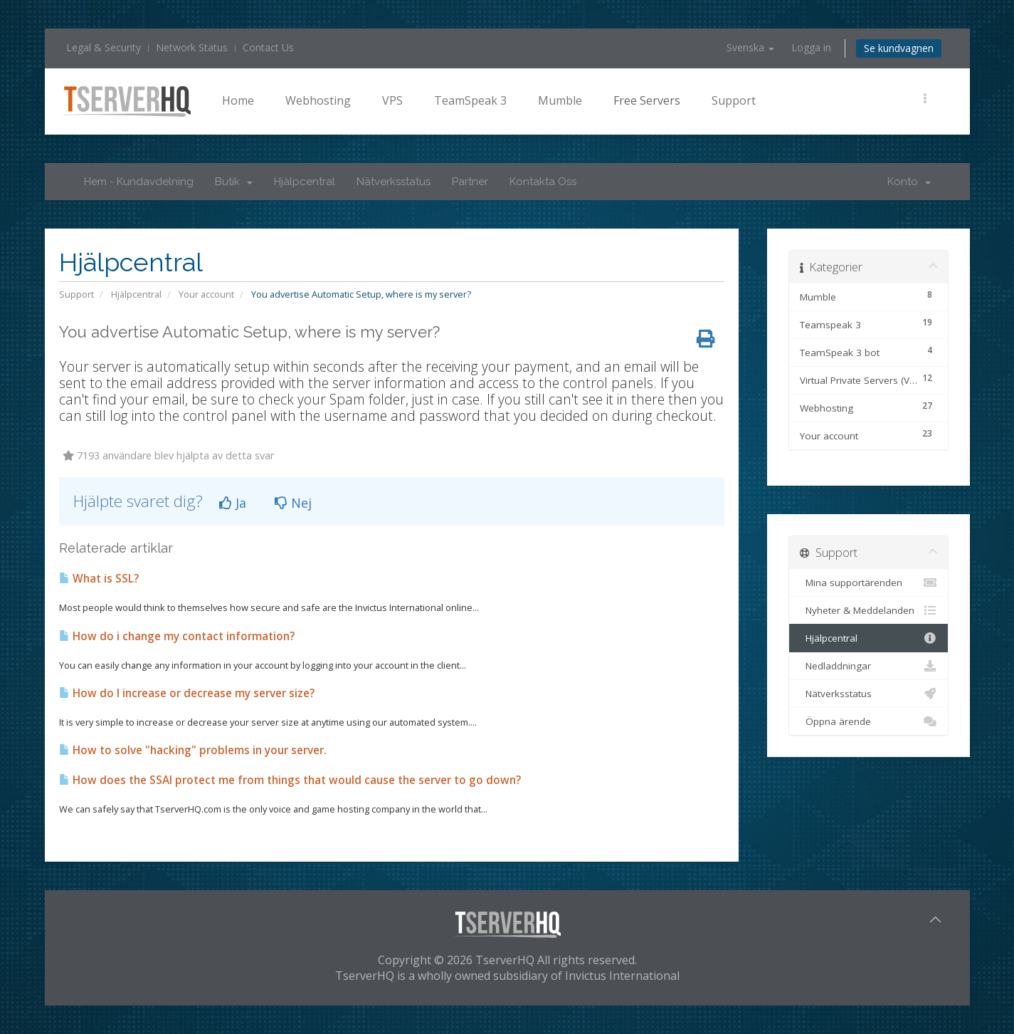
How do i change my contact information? (177, 636)
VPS (392, 100)
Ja (232, 502)
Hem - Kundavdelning (139, 181)
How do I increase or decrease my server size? (187, 693)
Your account (206, 294)
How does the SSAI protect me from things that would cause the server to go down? (290, 780)
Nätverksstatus (394, 181)
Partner (470, 181)
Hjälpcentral (304, 181)
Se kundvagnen (899, 48)
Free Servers (646, 100)
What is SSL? (99, 578)
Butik (234, 181)
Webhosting (318, 100)
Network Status (192, 47)
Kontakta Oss (542, 181)
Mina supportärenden (868, 582)
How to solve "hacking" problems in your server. (193, 750)
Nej (293, 502)
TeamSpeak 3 (470, 100)
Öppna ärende (868, 721)
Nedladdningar (868, 665)
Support (734, 100)
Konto (909, 181)
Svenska (750, 47)
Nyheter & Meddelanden (868, 610)
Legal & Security (103, 47)
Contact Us (268, 47)
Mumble (560, 100)
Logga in (811, 47)
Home (238, 100)
